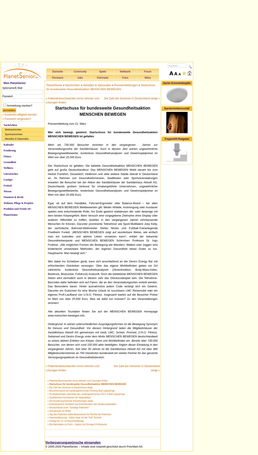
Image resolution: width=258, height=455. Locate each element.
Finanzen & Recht (13, 197)
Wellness (8, 167)
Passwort (7, 96)
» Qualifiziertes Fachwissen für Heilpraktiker (69, 397)
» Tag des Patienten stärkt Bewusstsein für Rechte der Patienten (79, 414)
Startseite (57, 71)
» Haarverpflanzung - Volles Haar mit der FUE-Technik (74, 417)
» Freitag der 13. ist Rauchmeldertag (65, 421)
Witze (148, 77)
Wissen (7, 191)
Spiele (102, 71)
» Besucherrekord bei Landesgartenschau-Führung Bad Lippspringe (81, 390)
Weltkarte (125, 71)
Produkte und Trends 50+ (17, 208)
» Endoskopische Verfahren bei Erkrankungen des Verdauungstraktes (81, 404)
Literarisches (11, 173)
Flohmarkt (102, 77)
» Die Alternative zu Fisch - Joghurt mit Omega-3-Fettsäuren (77, 424)
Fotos (125, 77)
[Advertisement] (97, 30)
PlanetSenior (11, 214)
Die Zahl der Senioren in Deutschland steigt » (132, 98)
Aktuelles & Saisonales (17, 138)
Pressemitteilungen (126, 85)
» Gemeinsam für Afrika (59, 411)
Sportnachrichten (14, 134)
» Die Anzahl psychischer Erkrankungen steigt (70, 401)
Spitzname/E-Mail (12, 88)
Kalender (9, 144)
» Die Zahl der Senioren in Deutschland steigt (69, 387)
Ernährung (10, 150)
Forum (147, 71)
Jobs (80, 77)
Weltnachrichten (13, 129)
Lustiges (8, 179)
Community (80, 71)
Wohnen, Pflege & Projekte (18, 203)
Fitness (7, 156)
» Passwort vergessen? (16, 118)
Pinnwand (57, 77)
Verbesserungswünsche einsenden (73, 442)
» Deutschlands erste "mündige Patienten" (68, 407)
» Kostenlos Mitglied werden (19, 114)
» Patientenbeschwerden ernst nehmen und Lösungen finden (77, 380)
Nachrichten (10, 125)
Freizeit (8, 185)
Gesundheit (10, 162)
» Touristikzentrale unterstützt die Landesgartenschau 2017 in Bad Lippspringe (86, 394)
